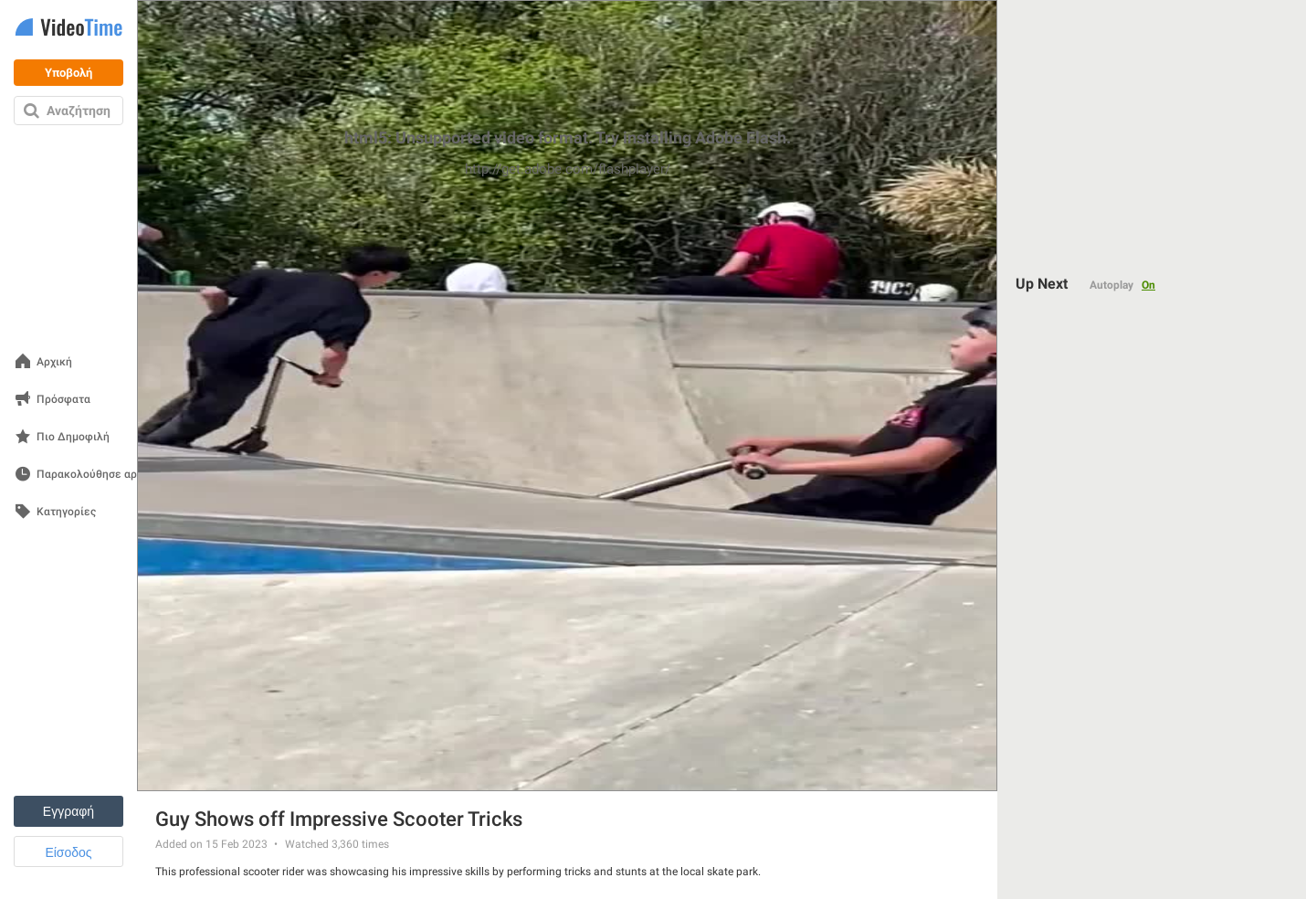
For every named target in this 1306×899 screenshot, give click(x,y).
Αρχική (54, 362)
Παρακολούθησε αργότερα (105, 475)
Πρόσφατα (63, 400)
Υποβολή (68, 72)
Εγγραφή (68, 811)
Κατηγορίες (66, 512)
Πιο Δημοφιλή (73, 437)
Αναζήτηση (79, 110)
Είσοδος (68, 852)
